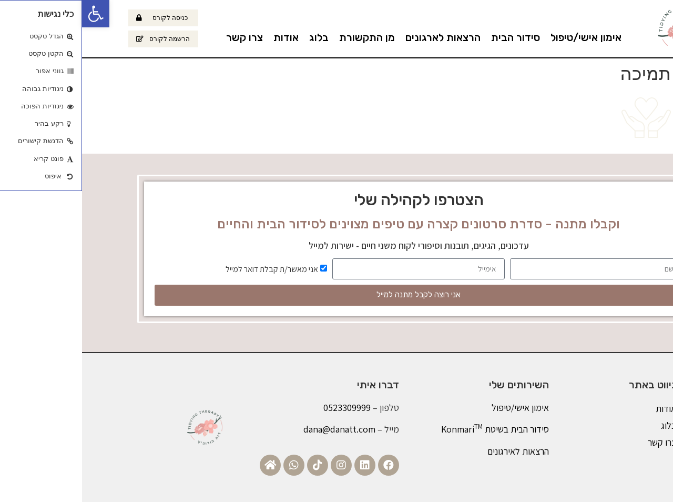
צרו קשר (162, 37)
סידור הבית (433, 37)
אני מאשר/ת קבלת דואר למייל (190, 268)
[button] (13, 13)
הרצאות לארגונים (361, 37)
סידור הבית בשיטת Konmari (413, 429)
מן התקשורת (285, 37)
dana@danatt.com (257, 429)
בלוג (237, 37)
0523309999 (265, 407)
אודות (204, 37)
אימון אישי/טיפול (503, 37)
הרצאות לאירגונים (436, 451)
